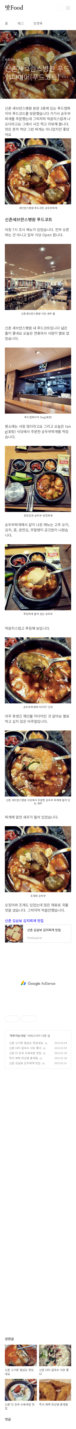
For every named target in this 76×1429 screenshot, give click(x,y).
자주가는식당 (18, 1036)
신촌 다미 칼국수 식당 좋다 (25, 1048)
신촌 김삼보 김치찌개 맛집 (24, 920)
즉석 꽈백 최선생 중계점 (23, 1058)
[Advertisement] (38, 983)
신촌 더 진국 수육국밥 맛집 (25, 1053)
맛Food (14, 8)
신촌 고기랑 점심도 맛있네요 (26, 1043)
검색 (59, 8)
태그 (21, 23)
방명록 (38, 23)
